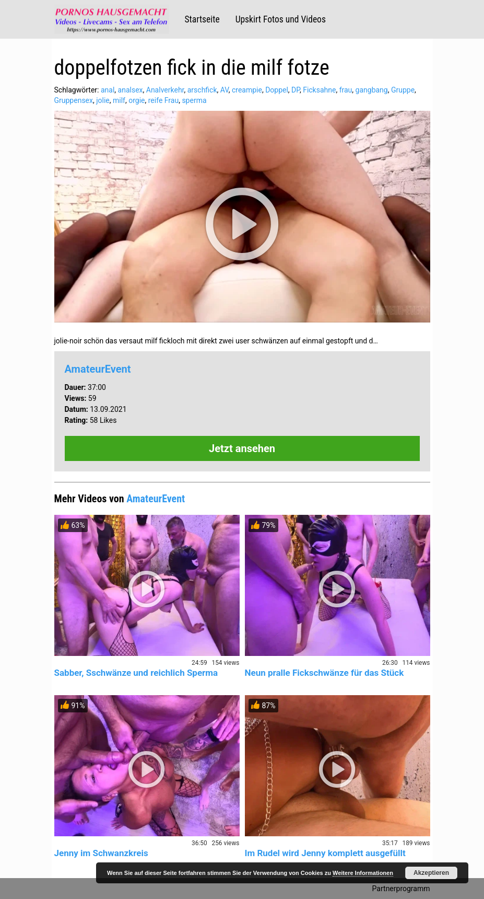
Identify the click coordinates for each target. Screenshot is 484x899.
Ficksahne (319, 90)
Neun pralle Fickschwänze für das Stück (324, 672)
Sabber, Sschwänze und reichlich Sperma (136, 672)
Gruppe (403, 90)
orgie (136, 100)
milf (119, 100)
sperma (194, 100)
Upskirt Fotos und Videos (280, 19)
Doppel (276, 90)
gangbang (372, 90)
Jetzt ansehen (242, 448)
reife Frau (163, 100)
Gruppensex (73, 100)
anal (107, 90)
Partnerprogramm (401, 888)
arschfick (202, 90)
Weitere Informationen (363, 873)
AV (224, 90)
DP (295, 90)
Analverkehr (165, 90)
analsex (130, 90)
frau (345, 90)
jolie (103, 100)
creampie (247, 90)
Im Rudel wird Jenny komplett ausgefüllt (325, 853)
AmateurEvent (98, 369)
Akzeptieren (431, 873)
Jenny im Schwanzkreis (101, 853)
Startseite (202, 19)
